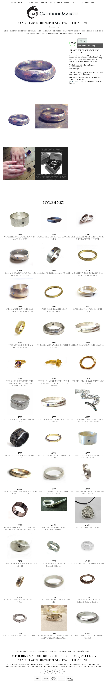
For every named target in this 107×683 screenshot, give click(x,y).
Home (13, 2)
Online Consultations (59, 664)
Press (66, 2)
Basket (85, 2)
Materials (47, 31)
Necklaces (22, 31)
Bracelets (32, 31)
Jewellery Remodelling (40, 664)
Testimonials (55, 2)
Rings (6, 31)
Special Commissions (95, 31)
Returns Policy (24, 666)
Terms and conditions (77, 666)
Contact (75, 2)
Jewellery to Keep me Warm (70, 33)
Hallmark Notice (94, 666)
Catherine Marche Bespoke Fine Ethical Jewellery (53, 656)
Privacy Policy (54, 666)
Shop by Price (79, 31)
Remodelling (41, 2)
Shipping (95, 664)
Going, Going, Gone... (50, 33)
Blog (93, 2)
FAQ (89, 664)
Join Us (10, 664)
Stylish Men (73, 81)
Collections (68, 31)
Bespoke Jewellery (21, 664)
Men (39, 31)
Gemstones (56, 31)
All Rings (82, 81)
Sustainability (11, 666)
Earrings (13, 31)
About (21, 2)
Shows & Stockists (39, 666)
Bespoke (29, 2)
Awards (64, 666)
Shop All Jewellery (33, 33)
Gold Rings (91, 81)
